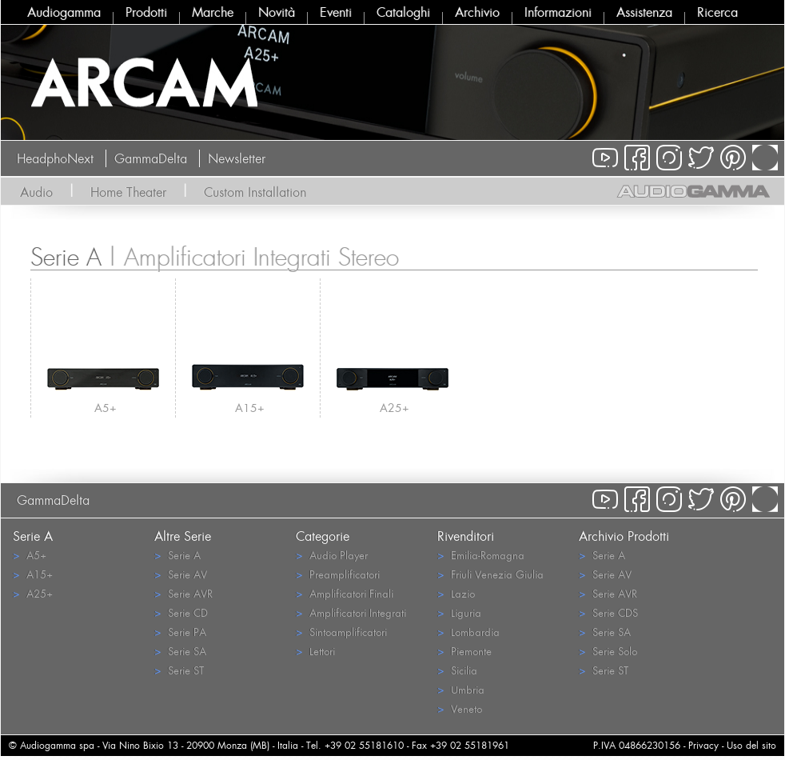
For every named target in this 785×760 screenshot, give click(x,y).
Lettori (315, 650)
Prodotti (146, 12)
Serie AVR (183, 593)
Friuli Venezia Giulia (490, 574)
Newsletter (236, 158)
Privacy (703, 745)
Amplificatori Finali (344, 593)
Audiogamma (64, 12)
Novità (276, 12)
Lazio (456, 593)
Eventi (336, 12)
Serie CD (181, 612)
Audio (36, 192)
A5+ (105, 407)
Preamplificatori (338, 574)
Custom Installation (255, 192)
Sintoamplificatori (341, 631)
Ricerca (717, 12)
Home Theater (128, 192)
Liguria (459, 612)
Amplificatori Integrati (351, 612)
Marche (212, 12)
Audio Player (332, 554)
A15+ (250, 407)
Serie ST (179, 670)
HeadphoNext (55, 158)
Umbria (460, 689)
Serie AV (180, 574)
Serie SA (180, 650)
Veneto (459, 708)
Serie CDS (608, 612)
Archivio (477, 12)
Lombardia (468, 631)
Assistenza (644, 12)
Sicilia (457, 670)
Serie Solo (608, 650)
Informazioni (558, 12)
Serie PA (180, 631)
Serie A (177, 554)
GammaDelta (150, 158)
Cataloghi (403, 12)
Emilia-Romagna (480, 554)
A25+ (394, 407)
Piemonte (464, 650)
